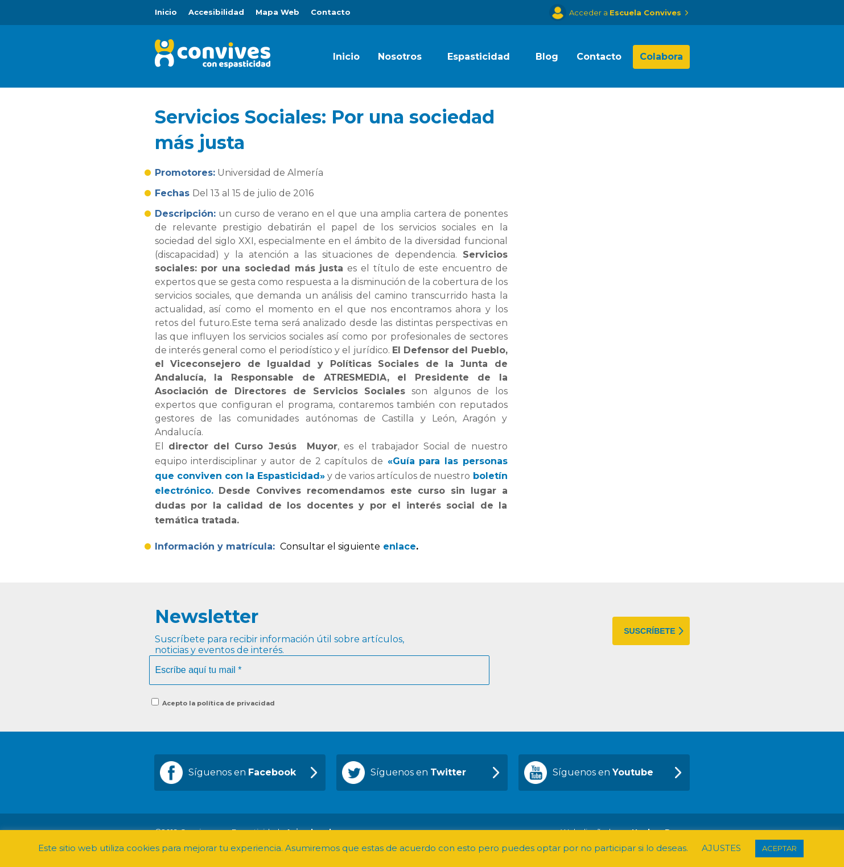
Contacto (331, 11)
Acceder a (625, 12)
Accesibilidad (216, 11)
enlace (399, 546)
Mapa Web (277, 11)
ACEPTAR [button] (779, 848)
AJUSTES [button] (721, 848)
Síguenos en (242, 772)
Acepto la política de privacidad (213, 702)
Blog (547, 56)
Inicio (166, 11)
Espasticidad (478, 56)
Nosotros (400, 56)
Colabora (661, 56)
